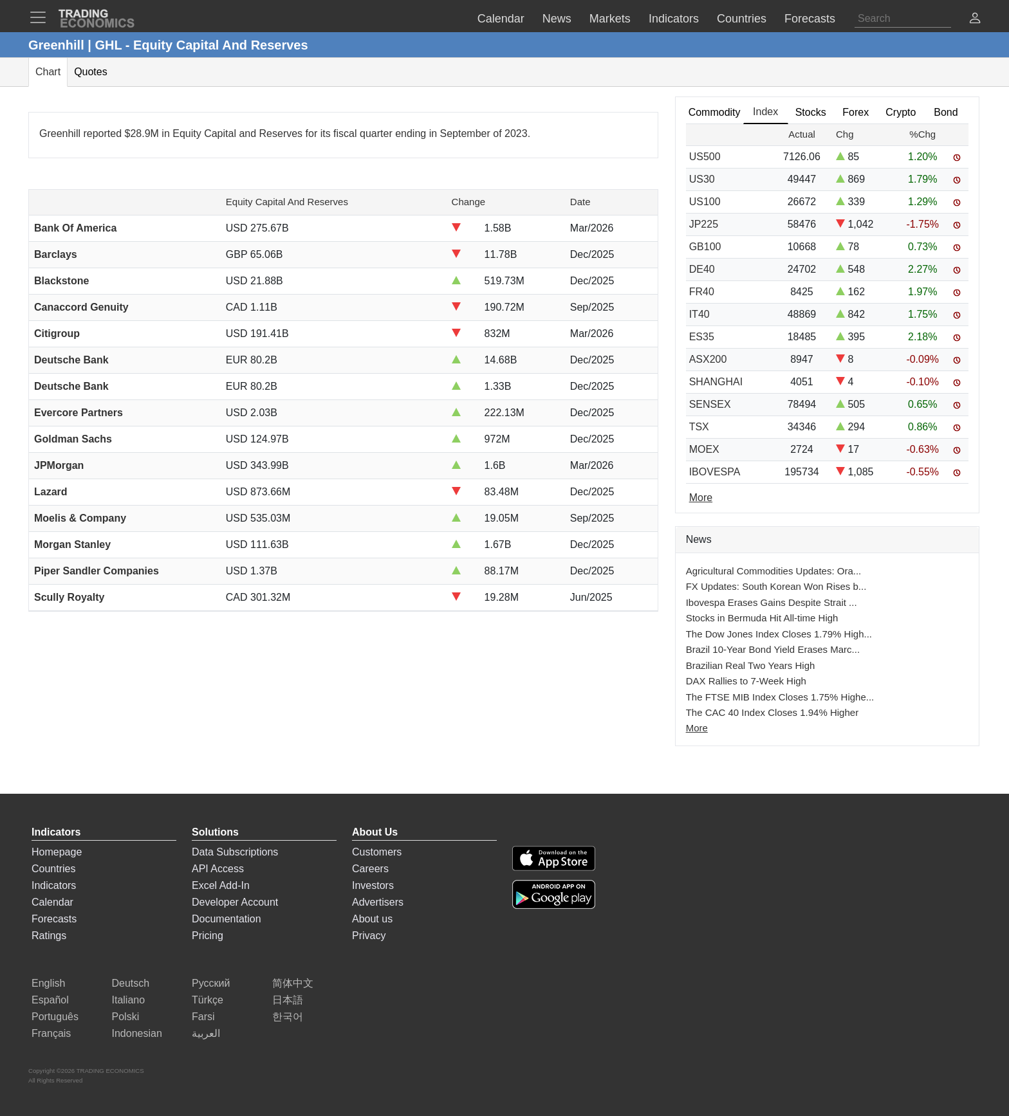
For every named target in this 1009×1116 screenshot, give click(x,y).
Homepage (57, 851)
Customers (377, 851)
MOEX (704, 449)
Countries (53, 868)
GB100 (705, 246)
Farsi (203, 1016)
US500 (705, 156)
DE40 (702, 269)
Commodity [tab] (715, 112)
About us (372, 918)
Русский (211, 983)
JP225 (703, 224)
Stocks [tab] (810, 112)
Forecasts (54, 918)
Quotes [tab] (90, 71)
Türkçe (207, 999)
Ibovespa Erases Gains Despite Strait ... (771, 602)
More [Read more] (700, 497)
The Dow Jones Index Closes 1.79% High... (779, 633)
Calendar (52, 902)
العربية (206, 1033)
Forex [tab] (855, 112)
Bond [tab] (946, 112)
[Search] (903, 18)
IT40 (699, 314)
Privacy (368, 935)
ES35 (701, 336)
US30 (702, 179)
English (48, 983)
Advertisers (377, 902)
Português (55, 1016)
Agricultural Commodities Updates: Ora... (774, 570)
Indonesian (137, 1033)
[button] (975, 19)
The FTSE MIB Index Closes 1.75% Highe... (780, 696)
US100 (705, 201)
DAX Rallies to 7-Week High (746, 680)
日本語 (287, 999)
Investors (373, 885)
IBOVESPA (715, 471)
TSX (699, 426)
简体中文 (292, 983)
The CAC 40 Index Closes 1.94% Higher (772, 712)
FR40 (701, 291)
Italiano (128, 999)
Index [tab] (765, 111)
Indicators (54, 885)
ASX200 (708, 359)
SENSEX (710, 404)
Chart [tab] (47, 71)
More (697, 727)
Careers (370, 868)
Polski (126, 1016)
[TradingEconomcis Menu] (41, 17)
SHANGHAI (716, 381)
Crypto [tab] (900, 112)
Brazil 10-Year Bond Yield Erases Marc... (773, 649)
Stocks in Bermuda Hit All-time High (762, 617)
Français (51, 1033)
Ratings (49, 935)
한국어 (287, 1016)
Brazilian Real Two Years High (750, 665)
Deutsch (131, 983)
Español (50, 999)
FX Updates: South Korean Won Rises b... (776, 586)
